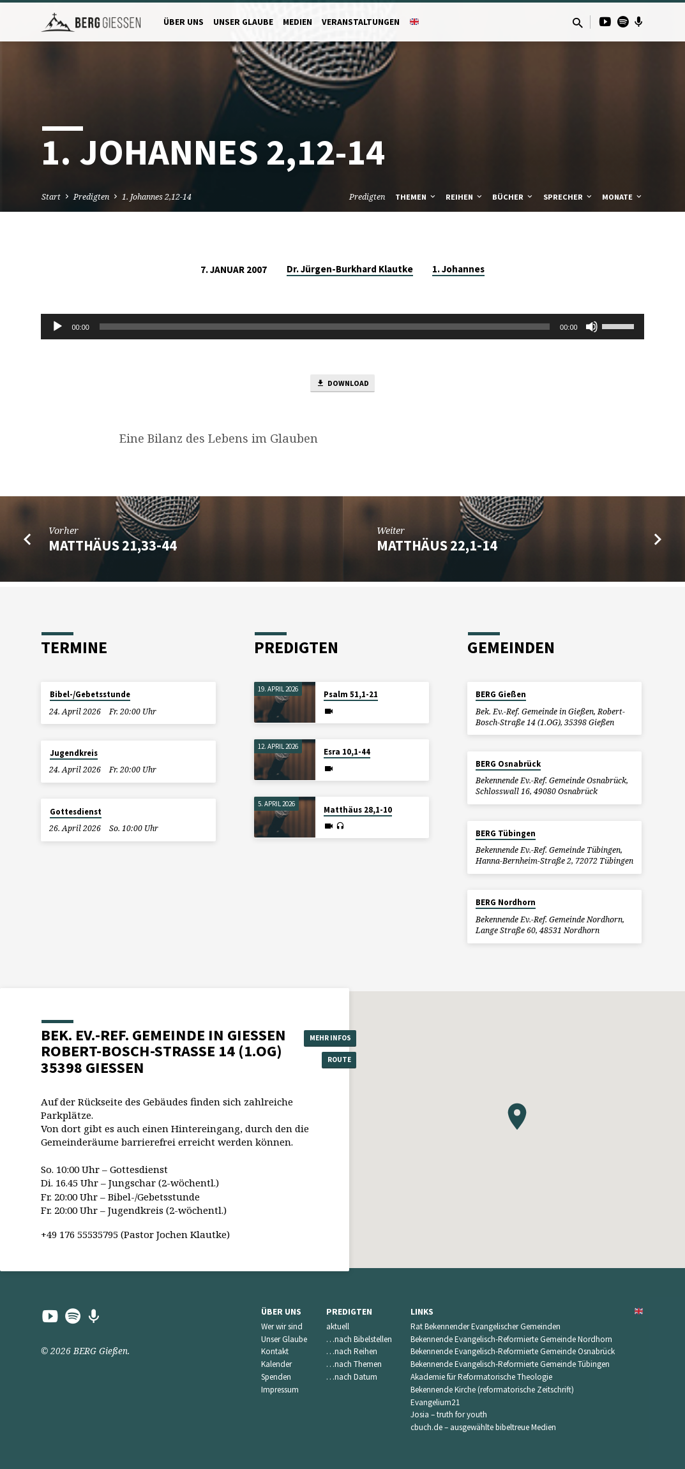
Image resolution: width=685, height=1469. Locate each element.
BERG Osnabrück (508, 763)
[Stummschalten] (591, 326)
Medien (297, 22)
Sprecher (568, 197)
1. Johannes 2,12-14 (157, 196)
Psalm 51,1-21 (351, 694)
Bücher (513, 197)
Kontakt (275, 1351)
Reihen (465, 197)
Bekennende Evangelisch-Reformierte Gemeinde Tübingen (510, 1364)
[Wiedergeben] (57, 326)
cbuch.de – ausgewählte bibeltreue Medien (483, 1427)
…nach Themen (354, 1364)
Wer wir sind (282, 1326)
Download (342, 385)
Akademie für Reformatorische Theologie (481, 1376)
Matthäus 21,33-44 (113, 550)
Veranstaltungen (361, 22)
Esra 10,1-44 (347, 751)
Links (421, 1311)
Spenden (276, 1376)
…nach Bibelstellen (359, 1339)
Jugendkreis (74, 753)
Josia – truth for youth (448, 1414)
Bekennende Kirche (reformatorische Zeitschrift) (492, 1389)
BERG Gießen (501, 694)
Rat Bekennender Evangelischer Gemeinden (485, 1326)
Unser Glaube (243, 22)
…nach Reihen (351, 1351)
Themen (416, 197)
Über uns (183, 22)
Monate (623, 197)
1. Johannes (458, 269)
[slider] (325, 326)
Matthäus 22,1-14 (437, 550)
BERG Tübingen (506, 833)
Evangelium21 (435, 1402)
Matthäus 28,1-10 (358, 809)
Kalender (276, 1364)
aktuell (337, 1326)
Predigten (91, 196)
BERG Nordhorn (506, 902)
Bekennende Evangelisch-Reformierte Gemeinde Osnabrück (512, 1351)
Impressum (280, 1389)
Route (336, 1061)
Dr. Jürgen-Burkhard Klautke (350, 269)
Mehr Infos (336, 1035)
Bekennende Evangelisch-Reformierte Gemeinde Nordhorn (511, 1339)
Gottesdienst (76, 811)
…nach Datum (351, 1376)
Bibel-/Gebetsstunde (90, 694)
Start (51, 196)
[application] (342, 326)
